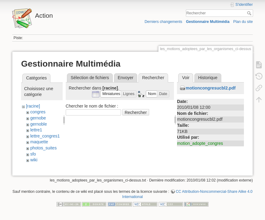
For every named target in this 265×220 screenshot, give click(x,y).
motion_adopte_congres (200, 143)
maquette (39, 141)
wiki (33, 159)
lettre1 (36, 129)
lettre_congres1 (45, 136)
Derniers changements (163, 22)
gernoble (38, 124)
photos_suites (43, 147)
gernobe (38, 118)
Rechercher (250, 13)
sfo (33, 154)
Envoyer (125, 77)
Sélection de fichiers (90, 77)
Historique (207, 77)
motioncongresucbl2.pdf (210, 88)
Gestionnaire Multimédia (207, 22)
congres (38, 111)
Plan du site (243, 22)
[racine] (33, 106)
